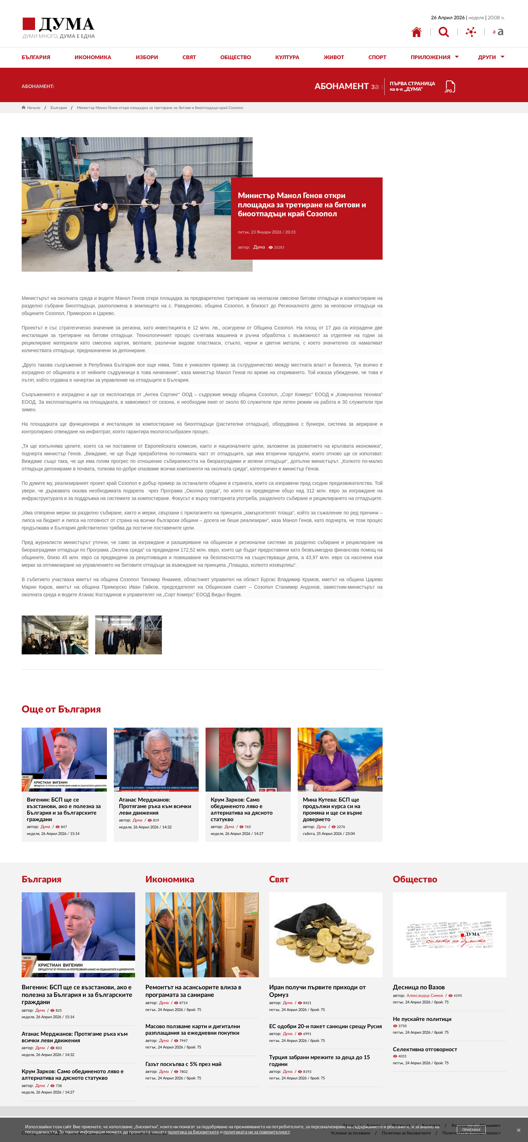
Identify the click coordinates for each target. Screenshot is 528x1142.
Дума (259, 247)
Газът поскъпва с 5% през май (183, 1064)
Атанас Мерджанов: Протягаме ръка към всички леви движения (155, 806)
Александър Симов (425, 995)
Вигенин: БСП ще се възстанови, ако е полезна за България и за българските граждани (77, 995)
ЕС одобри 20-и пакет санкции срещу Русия (325, 1026)
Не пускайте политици (422, 1019)
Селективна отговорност (425, 1049)
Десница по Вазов (419, 988)
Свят (279, 879)
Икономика (169, 879)
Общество (415, 879)
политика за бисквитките (193, 1132)
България (59, 108)
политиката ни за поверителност (256, 1132)
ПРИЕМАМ (471, 1130)
